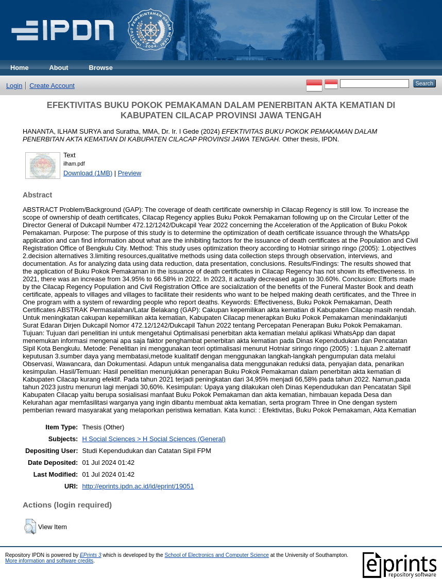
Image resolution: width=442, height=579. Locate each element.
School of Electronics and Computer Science (216, 555)
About (59, 67)
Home (19, 67)
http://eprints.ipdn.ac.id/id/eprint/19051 (138, 486)
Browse (101, 67)
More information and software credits (49, 561)
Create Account (52, 85)
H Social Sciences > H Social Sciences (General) (153, 439)
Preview (130, 173)
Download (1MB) (87, 173)
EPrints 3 (90, 555)
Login (14, 85)
